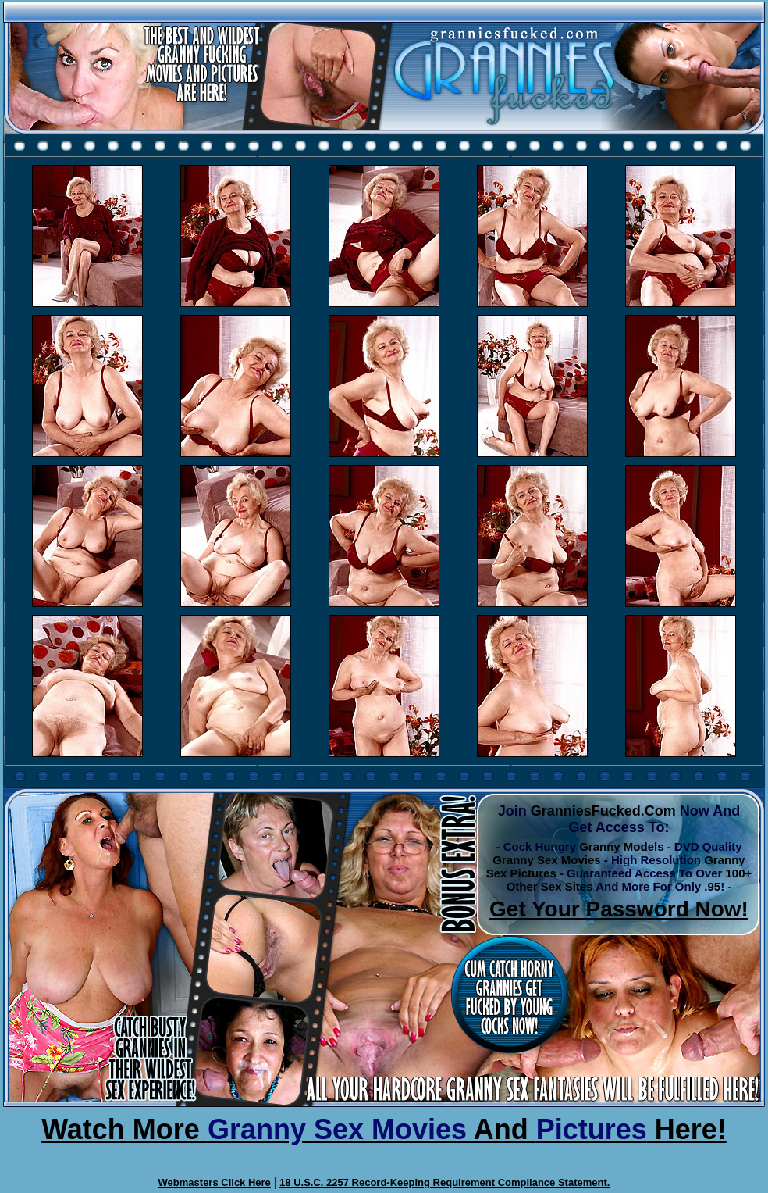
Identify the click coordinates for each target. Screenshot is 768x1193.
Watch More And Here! (384, 1129)
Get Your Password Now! (618, 909)
